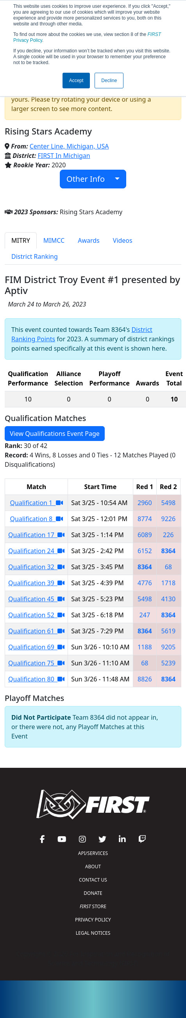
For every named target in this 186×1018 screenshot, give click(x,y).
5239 (168, 663)
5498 (168, 502)
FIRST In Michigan (64, 155)
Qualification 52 (36, 615)
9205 (168, 647)
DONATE (93, 893)
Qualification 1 (36, 502)
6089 (145, 535)
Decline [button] (109, 80)
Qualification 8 (36, 518)
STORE (93, 906)
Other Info (89, 179)
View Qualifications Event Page (55, 433)
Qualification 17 (36, 535)
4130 (168, 599)
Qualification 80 (36, 679)
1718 (168, 583)
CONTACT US (93, 879)
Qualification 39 (36, 583)
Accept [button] (76, 80)
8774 (145, 518)
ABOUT (93, 866)
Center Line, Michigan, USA (69, 146)
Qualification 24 (36, 551)
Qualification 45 (36, 599)
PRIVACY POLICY (93, 919)
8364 (168, 551)
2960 (145, 502)
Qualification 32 (36, 567)
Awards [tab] (89, 240)
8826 (145, 679)
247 (145, 615)
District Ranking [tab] (34, 256)
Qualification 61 (36, 631)
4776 (145, 583)
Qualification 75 (36, 663)
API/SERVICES (93, 853)
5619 (168, 631)
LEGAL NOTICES (93, 933)
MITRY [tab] (20, 240)
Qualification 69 (36, 647)
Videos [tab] (122, 240)
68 (168, 567)
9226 (168, 518)
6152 (145, 551)
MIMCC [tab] (53, 240)
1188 (145, 647)
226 (168, 535)
